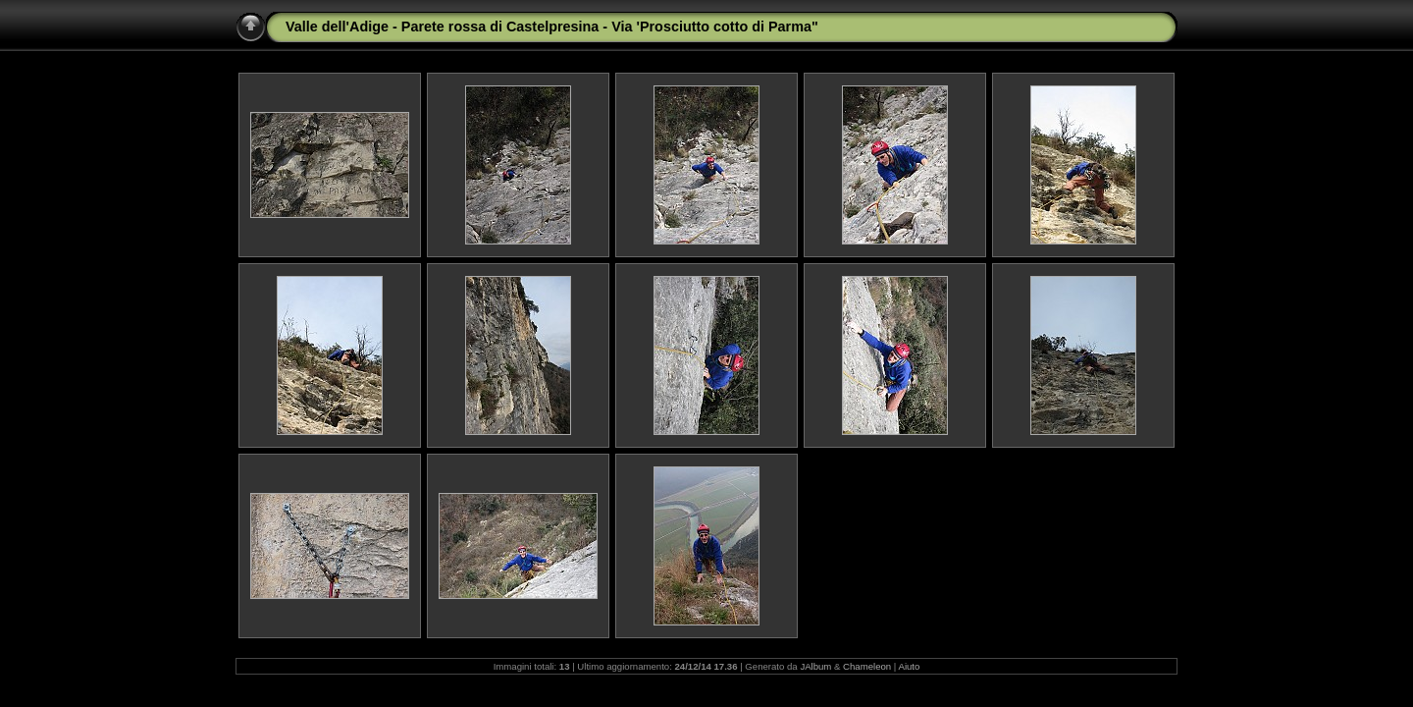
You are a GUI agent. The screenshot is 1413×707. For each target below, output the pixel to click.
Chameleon (867, 666)
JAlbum (815, 666)
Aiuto (908, 666)
